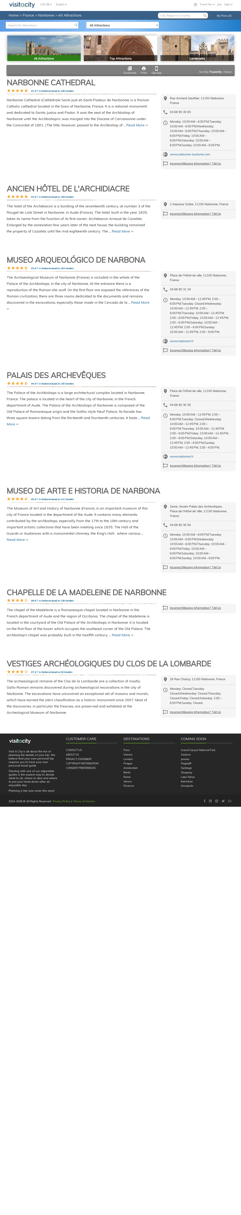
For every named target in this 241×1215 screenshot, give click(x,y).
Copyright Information (82, 1171)
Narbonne (46, 15)
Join (219, 4)
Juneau (185, 1167)
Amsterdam (131, 1176)
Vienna (128, 1162)
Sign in (228, 4)
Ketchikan (187, 1189)
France (29, 15)
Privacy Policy (61, 1209)
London (128, 1167)
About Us (72, 1162)
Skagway (186, 1180)
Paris (127, 1158)
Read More (137, 203)
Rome (127, 1185)
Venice (128, 1189)
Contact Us (74, 1158)
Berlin (127, 1180)
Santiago (186, 1176)
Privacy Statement (79, 1167)
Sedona (186, 1162)
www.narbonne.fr (181, 461)
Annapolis (187, 1194)
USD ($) (46, 4)
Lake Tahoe (188, 1185)
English (61, 4)
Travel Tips (207, 4)
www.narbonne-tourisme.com (190, 154)
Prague (128, 1171)
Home (14, 15)
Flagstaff (186, 1171)
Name (228, 71)
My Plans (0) (224, 15)
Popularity (215, 71)
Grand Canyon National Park (198, 1158)
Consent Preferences (81, 1176)
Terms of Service (84, 1209)
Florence (129, 1194)
